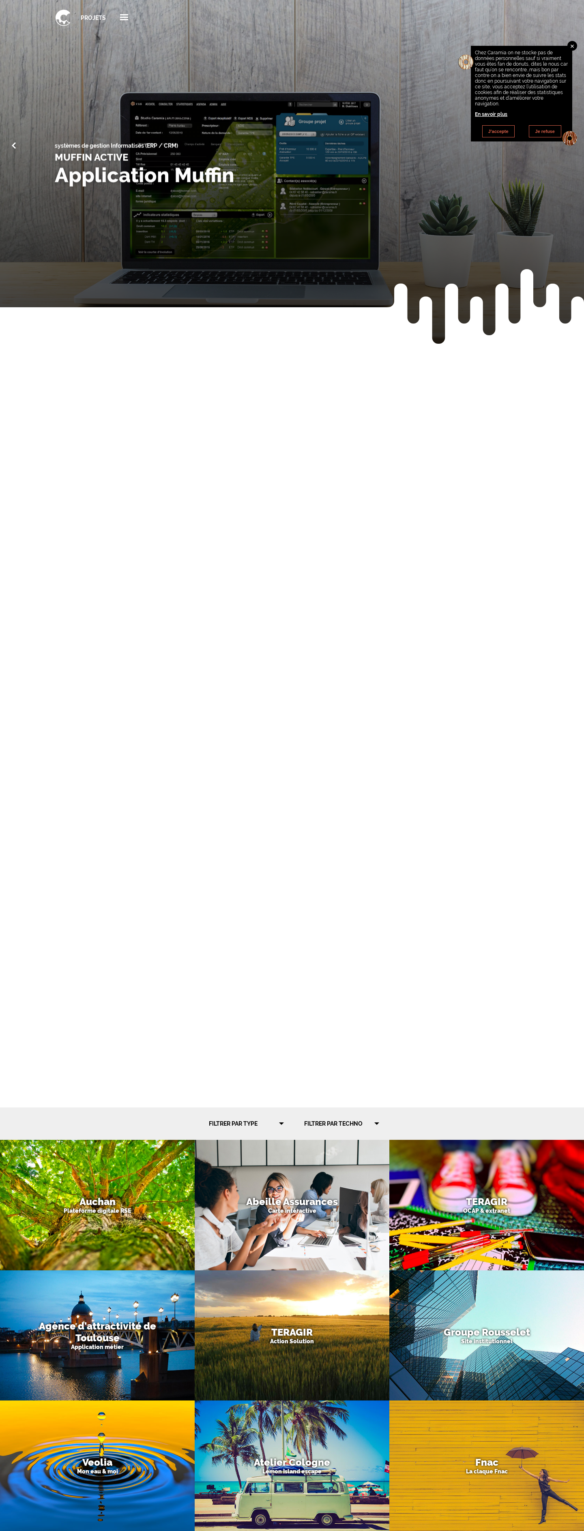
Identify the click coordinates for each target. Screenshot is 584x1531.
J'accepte (498, 131)
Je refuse (545, 131)
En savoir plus (491, 114)
